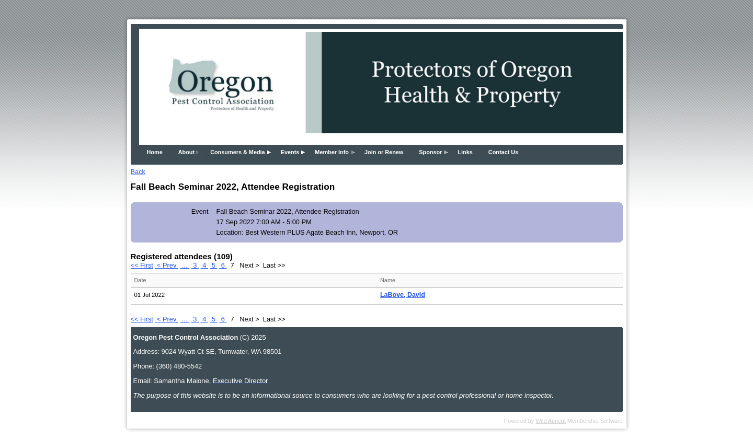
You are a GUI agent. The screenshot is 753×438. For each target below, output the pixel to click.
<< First (142, 265)
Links (465, 152)
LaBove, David (402, 294)
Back (138, 172)
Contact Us (503, 152)
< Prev (166, 265)
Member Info (332, 152)
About (186, 152)
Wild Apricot (550, 421)
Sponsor (430, 152)
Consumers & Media (237, 152)
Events (290, 152)
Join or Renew (383, 152)
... (184, 265)
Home (155, 152)
